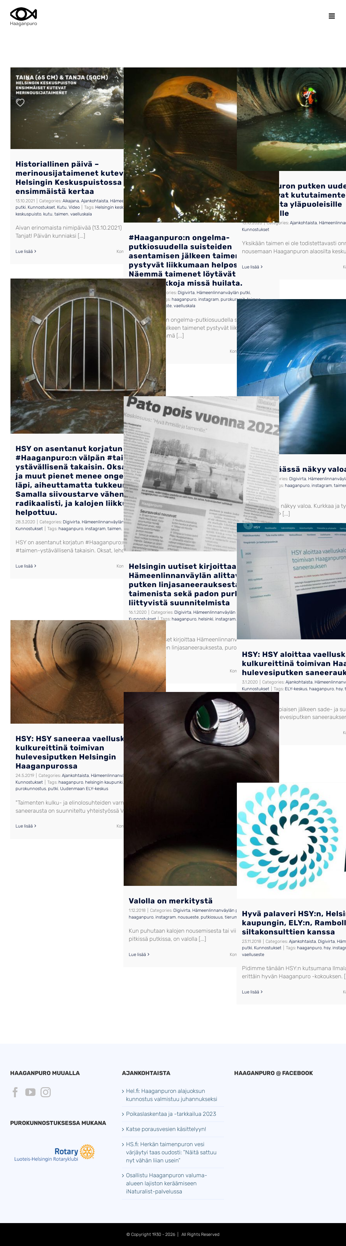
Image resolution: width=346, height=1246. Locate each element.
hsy (339, 688)
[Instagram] (46, 1092)
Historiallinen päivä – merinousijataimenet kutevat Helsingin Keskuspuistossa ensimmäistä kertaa (74, 178)
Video (74, 207)
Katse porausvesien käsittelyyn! (166, 1129)
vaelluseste (253, 954)
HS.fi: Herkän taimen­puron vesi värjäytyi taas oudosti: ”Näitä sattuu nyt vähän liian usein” (171, 1152)
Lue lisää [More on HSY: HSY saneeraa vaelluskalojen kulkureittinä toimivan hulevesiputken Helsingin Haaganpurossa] (24, 826)
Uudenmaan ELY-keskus (84, 788)
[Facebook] (15, 1092)
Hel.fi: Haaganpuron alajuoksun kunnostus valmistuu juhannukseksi (171, 1095)
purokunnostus (31, 788)
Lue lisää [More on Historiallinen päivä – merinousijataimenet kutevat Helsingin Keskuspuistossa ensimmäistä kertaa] (24, 251)
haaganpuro (184, 299)
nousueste (188, 917)
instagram (208, 299)
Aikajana (71, 200)
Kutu (62, 207)
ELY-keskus (296, 688)
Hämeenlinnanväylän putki (223, 292)
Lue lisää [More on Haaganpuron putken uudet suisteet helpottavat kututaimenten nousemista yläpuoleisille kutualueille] (250, 266)
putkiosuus (212, 917)
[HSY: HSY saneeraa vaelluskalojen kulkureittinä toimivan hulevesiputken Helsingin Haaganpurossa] (88, 672)
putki (53, 788)
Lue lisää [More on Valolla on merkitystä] (137, 954)
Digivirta (186, 292)
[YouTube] (30, 1092)
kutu (47, 213)
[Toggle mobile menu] (332, 16)
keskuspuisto (28, 213)
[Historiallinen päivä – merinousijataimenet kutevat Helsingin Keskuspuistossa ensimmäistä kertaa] (88, 108)
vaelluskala (81, 213)
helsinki (205, 618)
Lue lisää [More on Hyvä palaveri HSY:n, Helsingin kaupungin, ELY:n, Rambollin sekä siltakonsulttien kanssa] (250, 991)
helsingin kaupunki (104, 782)
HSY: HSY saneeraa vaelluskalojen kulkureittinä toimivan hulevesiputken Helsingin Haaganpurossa (82, 752)
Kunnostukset (41, 207)
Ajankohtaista (94, 200)
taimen (61, 213)
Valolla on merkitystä (171, 900)
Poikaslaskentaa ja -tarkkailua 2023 (171, 1113)
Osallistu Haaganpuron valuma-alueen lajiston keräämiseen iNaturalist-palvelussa (166, 1183)
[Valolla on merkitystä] (201, 789)
